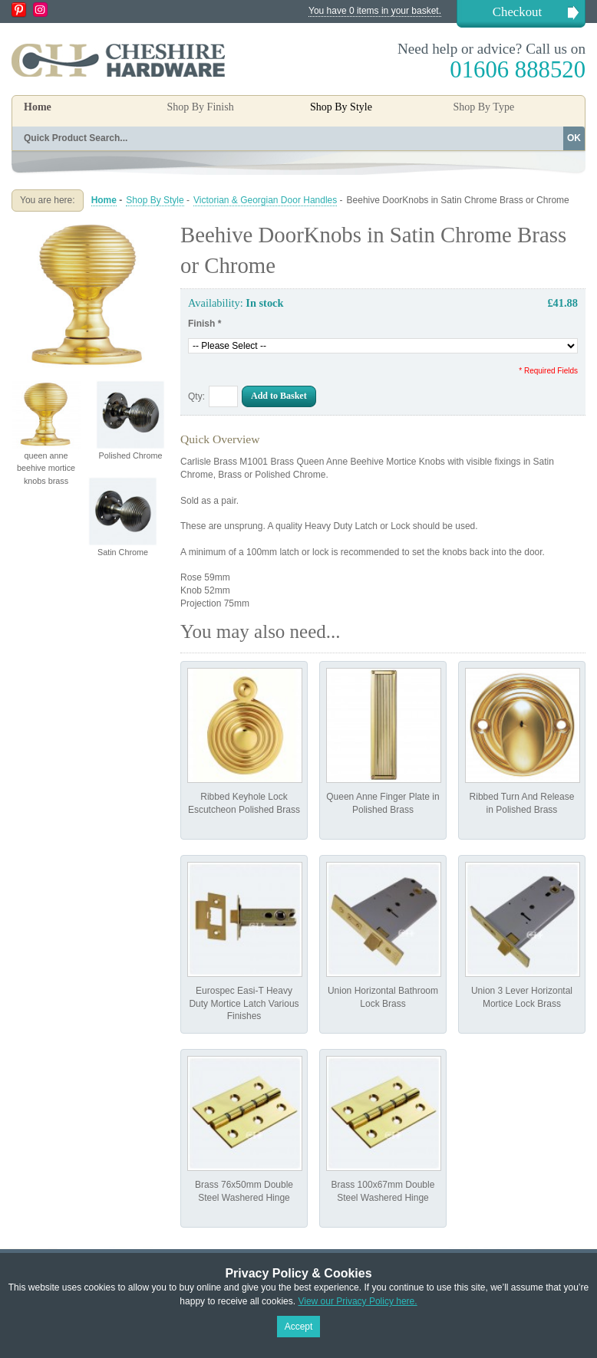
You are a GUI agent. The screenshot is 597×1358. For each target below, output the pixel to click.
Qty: (196, 396)
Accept (299, 1326)
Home (37, 107)
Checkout (517, 12)
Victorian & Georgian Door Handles (265, 200)
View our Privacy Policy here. (357, 1301)
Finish (204, 323)
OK (574, 138)
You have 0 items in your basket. (374, 10)
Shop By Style (154, 200)
